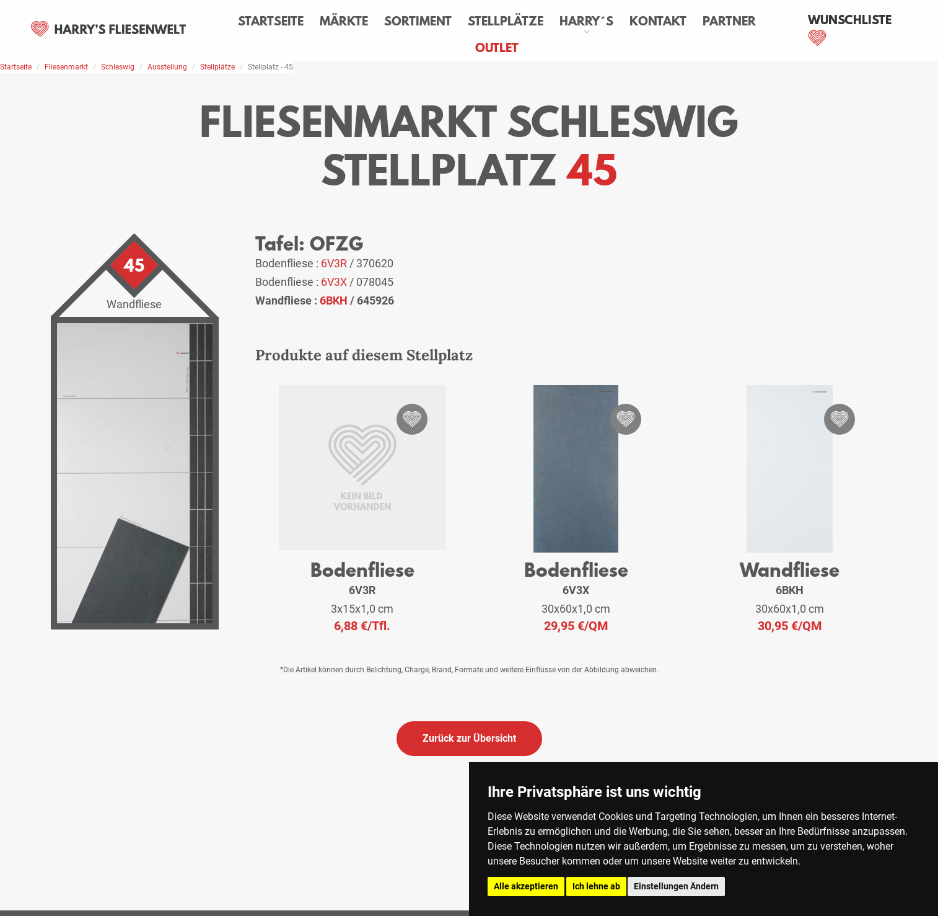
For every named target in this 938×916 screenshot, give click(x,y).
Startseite (271, 21)
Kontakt (657, 21)
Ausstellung (167, 67)
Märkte (344, 21)
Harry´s (586, 21)
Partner (729, 21)
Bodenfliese (362, 569)
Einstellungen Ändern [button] (676, 886)
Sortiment (418, 21)
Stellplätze (505, 21)
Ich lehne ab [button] (596, 886)
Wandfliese (789, 569)
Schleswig (117, 67)
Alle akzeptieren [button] (526, 886)
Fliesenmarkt (66, 67)
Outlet (497, 47)
